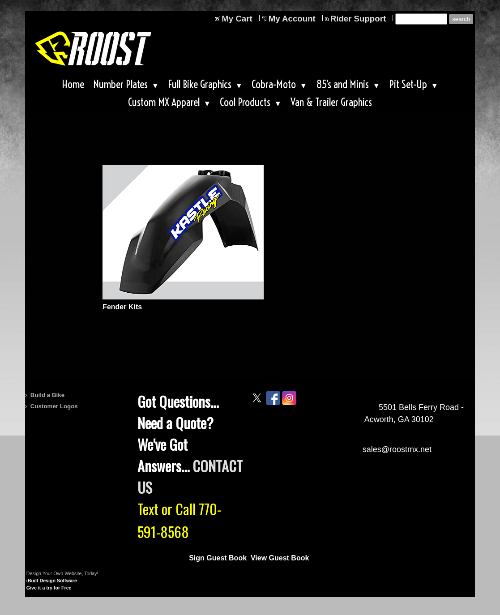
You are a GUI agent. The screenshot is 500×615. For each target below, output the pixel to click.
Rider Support (358, 18)
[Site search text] (421, 19)
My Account (292, 18)
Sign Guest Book (218, 558)
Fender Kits (122, 307)
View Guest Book (280, 558)
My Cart (237, 18)
